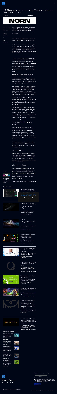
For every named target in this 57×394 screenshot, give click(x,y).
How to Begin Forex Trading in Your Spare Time (7, 356)
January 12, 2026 (5, 344)
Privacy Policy (34, 195)
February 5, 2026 (5, 339)
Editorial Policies (50, 390)
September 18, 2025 (6, 358)
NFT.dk (24, 46)
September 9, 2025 (5, 366)
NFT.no (29, 46)
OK (28, 198)
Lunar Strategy (17, 28)
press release (17, 181)
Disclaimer (45, 390)
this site (34, 181)
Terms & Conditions (34, 390)
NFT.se (18, 46)
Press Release (5, 42)
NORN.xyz (14, 27)
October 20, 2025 (5, 352)
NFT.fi (21, 46)
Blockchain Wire (5, 35)
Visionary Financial (23, 282)
